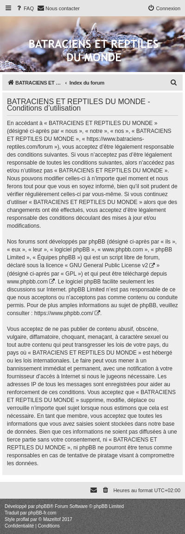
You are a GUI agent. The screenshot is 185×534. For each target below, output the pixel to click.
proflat (22, 519)
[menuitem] (24, 8)
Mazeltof (52, 519)
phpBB (43, 506)
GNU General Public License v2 (109, 265)
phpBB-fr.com (42, 512)
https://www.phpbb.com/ (63, 313)
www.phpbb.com (27, 281)
